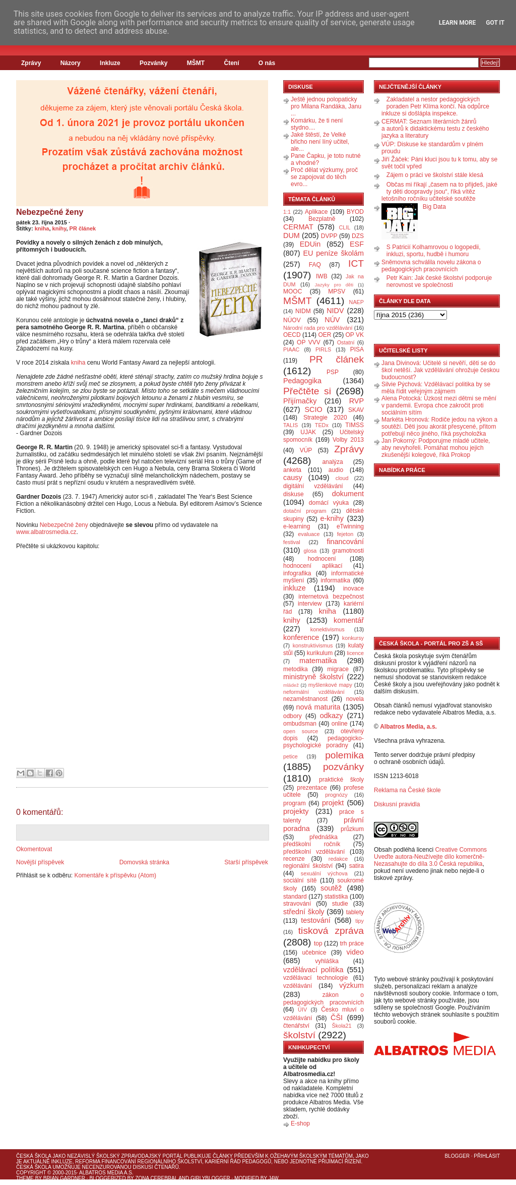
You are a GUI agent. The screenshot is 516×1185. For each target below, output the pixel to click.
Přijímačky (299, 401)
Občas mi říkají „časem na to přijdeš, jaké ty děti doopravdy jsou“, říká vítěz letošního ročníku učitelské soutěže (439, 191)
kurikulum (320, 653)
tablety (355, 912)
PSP (333, 372)
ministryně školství (313, 677)
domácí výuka (329, 502)
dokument (348, 494)
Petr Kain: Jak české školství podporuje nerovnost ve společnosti (439, 281)
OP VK (354, 334)
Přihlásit (487, 1156)
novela (355, 698)
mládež (291, 685)
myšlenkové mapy (330, 685)
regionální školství (308, 865)
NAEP (356, 302)
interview (309, 603)
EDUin (310, 244)
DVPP (329, 236)
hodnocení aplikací (313, 565)
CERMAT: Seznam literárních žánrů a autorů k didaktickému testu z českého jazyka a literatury (435, 128)
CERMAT (298, 227)
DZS (358, 236)
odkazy (331, 716)
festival (291, 542)
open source (300, 731)
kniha (42, 228)
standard (295, 896)
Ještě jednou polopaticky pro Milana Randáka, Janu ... (326, 106)
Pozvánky (153, 63)
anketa (292, 469)
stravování (297, 903)
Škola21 (342, 1026)
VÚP (306, 450)
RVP (356, 401)
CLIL (344, 227)
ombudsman (299, 723)
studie (340, 903)
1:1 (287, 212)
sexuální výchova (324, 873)
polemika (344, 755)
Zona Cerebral (156, 1178)
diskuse (293, 494)
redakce (338, 859)
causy (292, 477)
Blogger (457, 1156)
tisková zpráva (331, 930)
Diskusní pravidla (397, 804)
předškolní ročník (311, 844)
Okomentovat (34, 849)
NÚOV (292, 320)
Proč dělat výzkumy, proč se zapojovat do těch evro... (324, 177)
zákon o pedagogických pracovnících (323, 998)
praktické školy (341, 779)
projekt (333, 803)
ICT (356, 263)
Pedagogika (302, 381)
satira (356, 865)
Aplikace (316, 211)
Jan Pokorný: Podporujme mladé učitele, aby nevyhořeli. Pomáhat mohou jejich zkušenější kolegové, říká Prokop (435, 447)
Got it (495, 22)
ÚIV (302, 1009)
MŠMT (196, 63)
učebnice (314, 952)
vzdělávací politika (313, 970)
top (318, 943)
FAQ (315, 264)
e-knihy (332, 518)
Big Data (434, 206)
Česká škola (33, 1156)
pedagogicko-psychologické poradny (323, 742)
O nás (267, 63)
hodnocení (322, 558)
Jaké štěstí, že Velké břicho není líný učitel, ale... (320, 141)
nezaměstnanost (305, 698)
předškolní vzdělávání (314, 851)
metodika (295, 669)
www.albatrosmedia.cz (46, 532)
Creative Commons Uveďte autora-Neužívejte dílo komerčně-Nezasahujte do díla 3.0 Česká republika (430, 856)
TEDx (322, 425)
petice (290, 756)
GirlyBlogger (210, 1178)
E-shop (300, 1123)
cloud (342, 478)
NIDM (303, 311)
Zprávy (31, 63)
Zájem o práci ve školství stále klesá (434, 175)
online (340, 723)
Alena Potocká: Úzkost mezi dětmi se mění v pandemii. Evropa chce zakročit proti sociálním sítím (438, 405)
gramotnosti (348, 550)
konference (301, 637)
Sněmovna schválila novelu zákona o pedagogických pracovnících (431, 266)
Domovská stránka (144, 862)
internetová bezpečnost (331, 596)
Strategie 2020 (325, 417)
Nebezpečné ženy (49, 212)
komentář (349, 620)
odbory (292, 716)
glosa (310, 551)
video (355, 952)
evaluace (308, 534)
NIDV (335, 311)
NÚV (332, 320)
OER (324, 334)
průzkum (352, 829)
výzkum (351, 985)
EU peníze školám (333, 253)
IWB (322, 276)
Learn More (457, 22)
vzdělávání (297, 985)
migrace (338, 669)
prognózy (336, 795)
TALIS (290, 425)
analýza (332, 461)
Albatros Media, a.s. (408, 726)
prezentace (312, 787)
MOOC (292, 291)
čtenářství (296, 1025)
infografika (297, 573)
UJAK (308, 432)
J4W (274, 1178)
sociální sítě (299, 880)
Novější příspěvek (40, 862)
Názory (70, 63)
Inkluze (110, 63)
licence (355, 653)
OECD (292, 334)
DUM (291, 235)
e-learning (296, 526)
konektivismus (327, 629)
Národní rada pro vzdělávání (317, 328)
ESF (357, 244)
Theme (25, 1178)
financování (345, 542)
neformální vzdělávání (314, 692)
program (294, 803)
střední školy (304, 912)
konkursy (353, 638)
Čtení (231, 63)
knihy (59, 228)
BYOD (355, 211)
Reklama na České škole (407, 790)
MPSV (336, 291)
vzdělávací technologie (315, 977)
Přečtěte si (307, 391)
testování (315, 920)
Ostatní (346, 342)
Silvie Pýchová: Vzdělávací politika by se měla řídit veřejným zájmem (435, 388)
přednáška (323, 837)
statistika (336, 896)
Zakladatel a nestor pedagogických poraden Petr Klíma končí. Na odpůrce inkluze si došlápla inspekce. (435, 106)
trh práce (352, 943)
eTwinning (350, 526)
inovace (353, 588)
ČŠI (337, 1018)
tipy (359, 921)
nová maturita (318, 707)
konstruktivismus (313, 645)
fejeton (345, 534)
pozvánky (343, 766)
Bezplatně (321, 218)
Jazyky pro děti (334, 284)
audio (336, 469)
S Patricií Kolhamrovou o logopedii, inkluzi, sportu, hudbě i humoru (433, 251)
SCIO (313, 409)
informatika (335, 580)
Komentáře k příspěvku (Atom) (115, 875)
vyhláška (327, 961)
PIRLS (323, 349)
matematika (318, 661)
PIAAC (291, 349)
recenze (294, 858)
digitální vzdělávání (313, 486)
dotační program (305, 511)
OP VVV (308, 342)
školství (299, 1035)
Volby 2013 (348, 439)
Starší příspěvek (246, 862)
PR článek (83, 228)
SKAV (356, 409)
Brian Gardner (64, 1178)
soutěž (331, 888)
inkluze (294, 588)
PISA (357, 349)
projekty (295, 811)
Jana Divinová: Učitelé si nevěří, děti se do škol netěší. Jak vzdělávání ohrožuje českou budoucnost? (440, 370)
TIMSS (354, 425)
